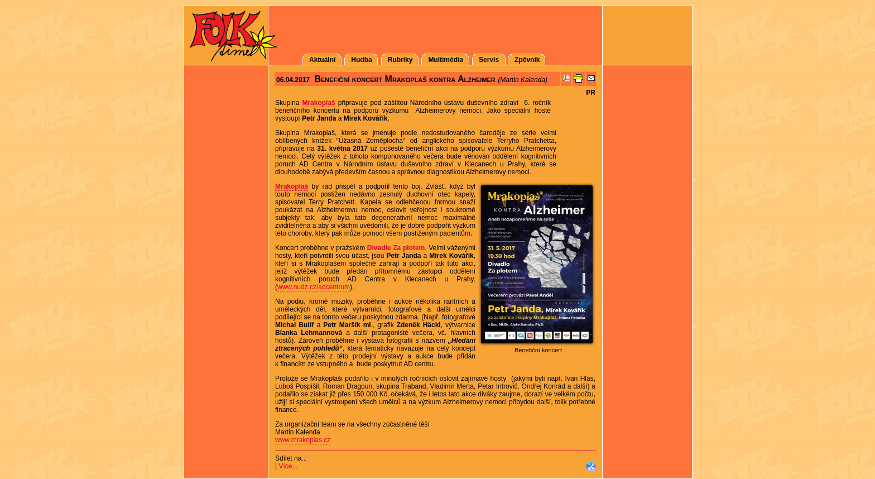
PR (590, 93)
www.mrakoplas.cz (302, 440)
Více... (287, 466)
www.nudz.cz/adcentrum (313, 287)
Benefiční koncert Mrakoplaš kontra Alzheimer (404, 79)
